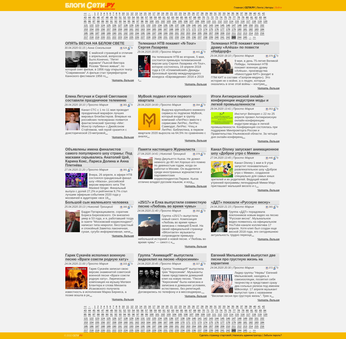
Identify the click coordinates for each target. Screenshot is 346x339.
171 (188, 29)
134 (160, 25)
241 (222, 37)
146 (228, 25)
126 (114, 25)
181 (245, 29)
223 (120, 37)
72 (212, 17)
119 (260, 21)
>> (254, 37)
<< (85, 13)
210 (228, 33)
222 (114, 37)
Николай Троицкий (173, 153)
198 (160, 33)
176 (217, 29)
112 (220, 21)
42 (263, 13)
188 (103, 33)
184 (262, 29)
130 (137, 25)
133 (154, 25)
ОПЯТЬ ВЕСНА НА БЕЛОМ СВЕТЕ (94, 43)
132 (148, 25)
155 (97, 29)
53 (129, 17)
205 (200, 33)
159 (120, 29)
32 (219, 13)
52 (124, 17)
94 (124, 21)
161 (131, 29)
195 (143, 33)
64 (177, 17)
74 (221, 17)
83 (260, 17)
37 (241, 13)
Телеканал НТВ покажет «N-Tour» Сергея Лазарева (167, 45)
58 (151, 17)
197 (154, 33)
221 (109, 37)
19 (162, 13)
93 (120, 21)
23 (180, 13)
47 (102, 17)
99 (146, 21)
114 (231, 21)
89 (102, 21)
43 (85, 17)
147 (234, 25)
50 (116, 17)
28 (202, 13)
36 (237, 13)
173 (200, 29)
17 (154, 13)
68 (194, 17)
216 (262, 33)
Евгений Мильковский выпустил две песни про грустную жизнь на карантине (243, 259)
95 (129, 21)
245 (245, 37)
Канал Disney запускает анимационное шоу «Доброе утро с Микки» (245, 151)
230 (160, 37)
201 (177, 33)
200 (171, 33)
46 (98, 17)
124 (103, 25)
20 (167, 13)
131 (143, 25)
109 (203, 21)
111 (214, 21)
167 (165, 29)
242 (228, 37)
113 (226, 21)
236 (194, 37)
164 (148, 29)
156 (103, 29)
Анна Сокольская (99, 47)
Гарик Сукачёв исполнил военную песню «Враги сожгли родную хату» (96, 257)
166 (160, 29)
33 (224, 13)
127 (120, 25)
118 (254, 21)
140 (194, 25)
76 (229, 17)
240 (217, 37)
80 (247, 17)
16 (149, 13)
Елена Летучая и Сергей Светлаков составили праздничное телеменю (96, 98)
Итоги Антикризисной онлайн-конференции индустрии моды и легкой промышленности (239, 100)
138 (182, 25)
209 (222, 33)
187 (97, 33)
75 (225, 17)
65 (181, 17)
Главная (238, 7)
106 (186, 21)
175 (211, 29)
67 (190, 17)
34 (228, 13)
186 (92, 33)
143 (211, 25)
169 (177, 29)
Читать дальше (123, 80)
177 (222, 29)
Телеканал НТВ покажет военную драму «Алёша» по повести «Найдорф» (240, 47)
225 (131, 37)
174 (205, 29)
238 (205, 37)
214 (251, 33)
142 (205, 25)
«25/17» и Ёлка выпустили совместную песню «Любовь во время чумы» (172, 204)
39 (250, 13)
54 (133, 17)
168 (171, 29)
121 (86, 25)
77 (234, 17)
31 (215, 13)
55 (137, 17)
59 (155, 17)
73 (216, 17)
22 (176, 13)
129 (131, 25)
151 (256, 25)
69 (199, 17)
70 (203, 17)
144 (217, 25)
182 (251, 29)
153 (86, 29)
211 (234, 33)
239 (211, 37)
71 (208, 17)
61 (164, 17)
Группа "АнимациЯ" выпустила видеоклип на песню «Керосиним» (168, 257)
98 (142, 21)
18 (158, 13)
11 (127, 13)
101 (157, 21)
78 (238, 17)
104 (174, 21)
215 (256, 33)
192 (126, 33)
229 (154, 37)
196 (148, 33)
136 (171, 25)
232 (171, 37)
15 (145, 13)
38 (246, 13)
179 (234, 29)
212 (239, 33)
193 (131, 33)
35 (232, 13)
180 (239, 29)
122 (92, 25)
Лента (260, 7)
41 (259, 13)
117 (248, 21)
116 (242, 21)
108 (197, 21)
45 (94, 17)
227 (143, 37)
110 (209, 21)
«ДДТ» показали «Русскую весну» (240, 202)
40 (254, 13)
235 (188, 37)
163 (143, 29)
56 (142, 17)
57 (146, 17)
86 (89, 21)
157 (109, 29)
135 (165, 25)
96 (133, 21)
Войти (278, 7)
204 (194, 33)
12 (132, 13)
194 (137, 33)
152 (262, 25)
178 (228, 29)
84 (264, 17)
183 (256, 29)
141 (200, 25)
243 (234, 37)
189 (109, 33)
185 (86, 33)
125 (109, 25)
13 (136, 13)
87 (94, 21)
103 (169, 21)
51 (120, 17)
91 (111, 21)
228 (148, 37)
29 (206, 13)
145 (222, 25)
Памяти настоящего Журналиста (166, 149)
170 (182, 29)
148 (239, 25)
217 (86, 37)
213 (245, 33)
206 (205, 33)
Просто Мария (170, 51)
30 (211, 13)
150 (251, 25)
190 (114, 33)
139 (188, 25)
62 (168, 17)
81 (251, 17)
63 (172, 17)
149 (245, 25)
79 (243, 17)
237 (200, 37)
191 (120, 33)
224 (126, 37)
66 (186, 17)
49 (111, 17)
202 (182, 33)
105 (180, 21)
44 (89, 17)
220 (103, 37)
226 (137, 37)
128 (126, 25)
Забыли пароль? (273, 335)
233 (177, 37)
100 (152, 21)
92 (116, 21)
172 (194, 29)
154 (92, 29)
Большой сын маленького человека (96, 202)
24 (184, 13)
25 (189, 13)
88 (98, 21)
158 (114, 29)
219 (97, 37)
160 (126, 29)
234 (182, 37)
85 (85, 21)
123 (97, 25)
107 (191, 21)
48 (107, 17)
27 (197, 13)
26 (193, 13)
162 (137, 29)
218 (92, 37)
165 (154, 29)
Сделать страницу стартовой (215, 335)
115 (237, 21)
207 (211, 33)
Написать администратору (247, 335)
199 (165, 33)
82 (256, 17)
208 (217, 33)
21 (171, 13)
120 (265, 21)
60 (159, 17)
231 (165, 37)
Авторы (269, 7)
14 (140, 13)
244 (239, 37)
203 (188, 33)
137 (177, 25)
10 (123, 13)
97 (137, 21)
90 (107, 21)
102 (163, 21)
